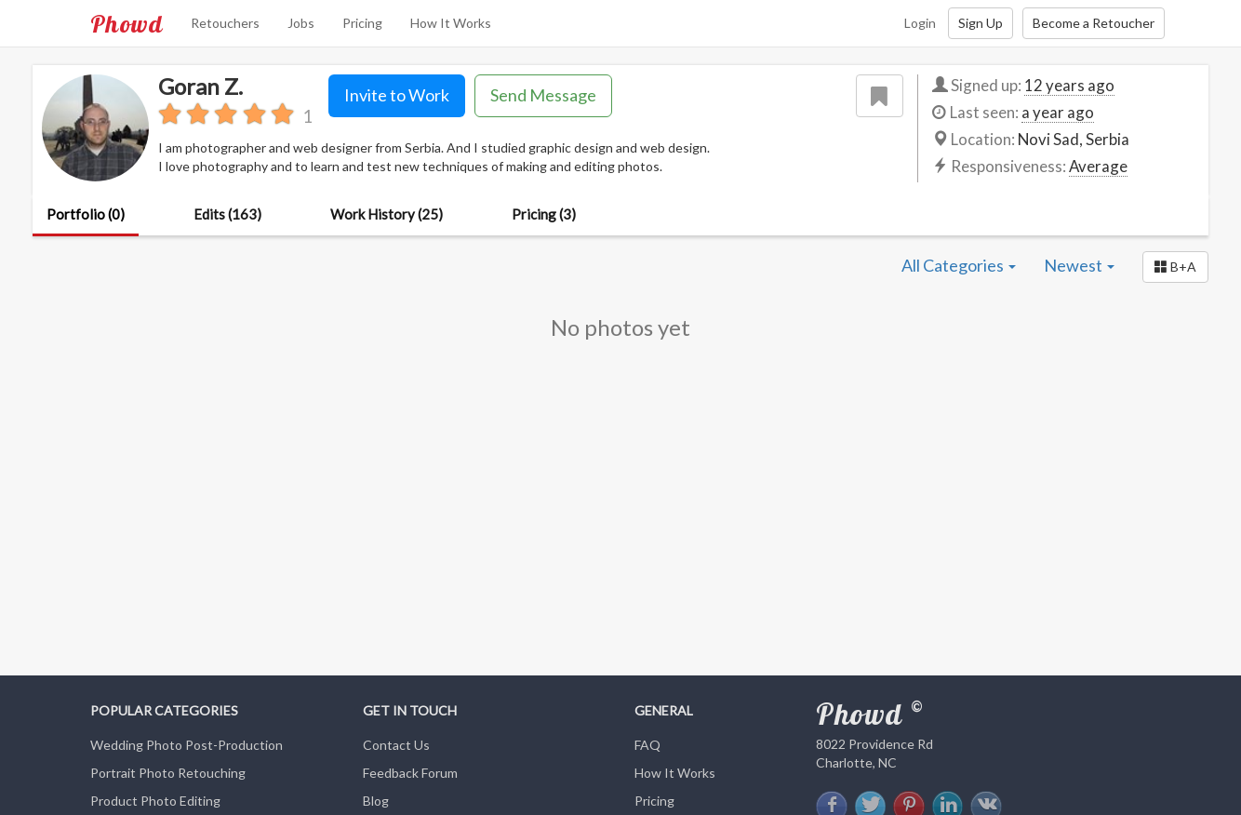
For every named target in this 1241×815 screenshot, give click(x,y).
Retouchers (225, 23)
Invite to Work (396, 95)
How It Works (450, 23)
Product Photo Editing (155, 800)
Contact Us (396, 745)
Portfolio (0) (86, 214)
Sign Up (980, 23)
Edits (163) (227, 214)
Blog (376, 800)
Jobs (300, 23)
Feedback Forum (410, 773)
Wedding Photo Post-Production (186, 745)
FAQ (647, 745)
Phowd (126, 23)
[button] (1175, 267)
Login (920, 23)
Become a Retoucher (1093, 23)
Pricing (362, 23)
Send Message (543, 95)
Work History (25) (386, 214)
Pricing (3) (544, 214)
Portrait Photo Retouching (168, 773)
